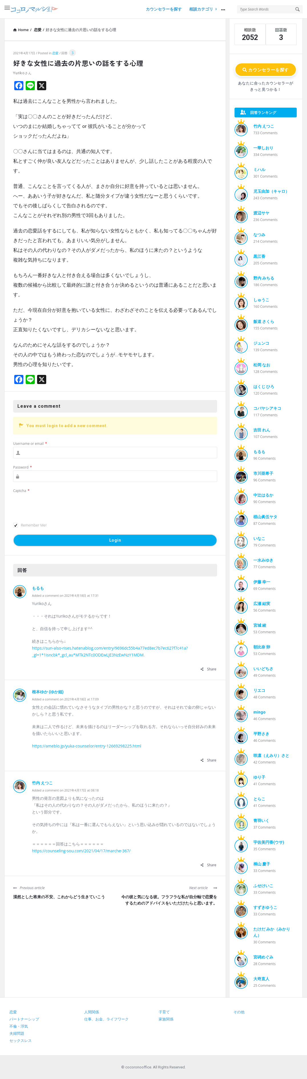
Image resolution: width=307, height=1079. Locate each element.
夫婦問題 (16, 1033)
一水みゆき (263, 560)
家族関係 (166, 1019)
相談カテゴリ (203, 9)
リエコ (259, 690)
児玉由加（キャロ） (271, 191)
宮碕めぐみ (263, 957)
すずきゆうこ (265, 907)
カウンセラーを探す (164, 9)
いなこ (259, 538)
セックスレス (20, 1040)
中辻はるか (263, 495)
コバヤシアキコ (267, 408)
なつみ (259, 234)
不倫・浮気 (18, 1026)
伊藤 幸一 (261, 582)
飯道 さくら (263, 321)
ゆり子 (259, 777)
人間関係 (91, 1012)
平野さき (261, 734)
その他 (239, 1012)
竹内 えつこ (42, 783)
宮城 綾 (259, 625)
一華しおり (263, 148)
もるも (38, 588)
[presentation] (56, 505)
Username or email (30, 443)
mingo (259, 712)
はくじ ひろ (263, 386)
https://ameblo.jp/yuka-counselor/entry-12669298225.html (86, 746)
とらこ (259, 799)
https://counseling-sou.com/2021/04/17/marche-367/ (81, 850)
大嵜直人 (261, 978)
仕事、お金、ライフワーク (106, 1019)
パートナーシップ (24, 1019)
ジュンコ (261, 343)
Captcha (21, 490)
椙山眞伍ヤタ (265, 517)
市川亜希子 (263, 473)
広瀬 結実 (261, 603)
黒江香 (259, 256)
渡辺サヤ (261, 213)
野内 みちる (263, 278)
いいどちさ (263, 668)
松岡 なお (261, 365)
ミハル (259, 169)
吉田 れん (261, 430)
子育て (164, 1012)
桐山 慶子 (261, 864)
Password (22, 467)
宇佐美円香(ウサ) (268, 842)
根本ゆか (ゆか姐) (48, 692)
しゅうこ (261, 300)
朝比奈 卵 (261, 647)
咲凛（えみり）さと (271, 755)
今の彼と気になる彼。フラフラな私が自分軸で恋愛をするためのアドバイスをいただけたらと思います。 (169, 900)
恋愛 (55, 53)
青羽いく (261, 820)
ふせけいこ (263, 885)
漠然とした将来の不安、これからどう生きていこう (59, 897)
